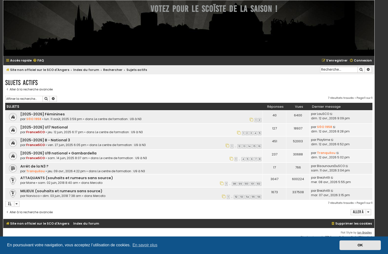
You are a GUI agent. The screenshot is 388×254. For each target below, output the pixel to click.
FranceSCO (35, 132)
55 (253, 196)
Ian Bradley (364, 232)
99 (240, 183)
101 (252, 183)
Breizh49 (323, 177)
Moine (30, 183)
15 (254, 146)
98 (234, 183)
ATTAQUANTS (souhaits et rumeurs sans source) (66, 177)
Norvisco (33, 196)
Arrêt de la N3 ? (34, 166)
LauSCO (323, 114)
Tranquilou (326, 153)
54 (247, 196)
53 (241, 196)
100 (246, 183)
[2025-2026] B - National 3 (45, 140)
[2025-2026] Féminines (42, 114)
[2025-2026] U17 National (44, 127)
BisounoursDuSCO (331, 166)
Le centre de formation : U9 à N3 (118, 119)
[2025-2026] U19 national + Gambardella (58, 153)
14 (249, 146)
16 (259, 146)
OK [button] (360, 245)
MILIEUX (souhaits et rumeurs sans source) (61, 191)
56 (258, 196)
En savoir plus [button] (144, 245)
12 (240, 146)
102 (258, 183)
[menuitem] (38, 60)
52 (236, 196)
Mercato (96, 183)
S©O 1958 (33, 119)
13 (244, 146)
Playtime (323, 140)
